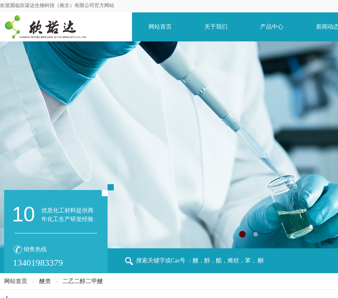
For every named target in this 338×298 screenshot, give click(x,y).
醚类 (45, 281)
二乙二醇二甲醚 (82, 281)
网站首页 (160, 27)
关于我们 (216, 27)
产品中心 (271, 27)
